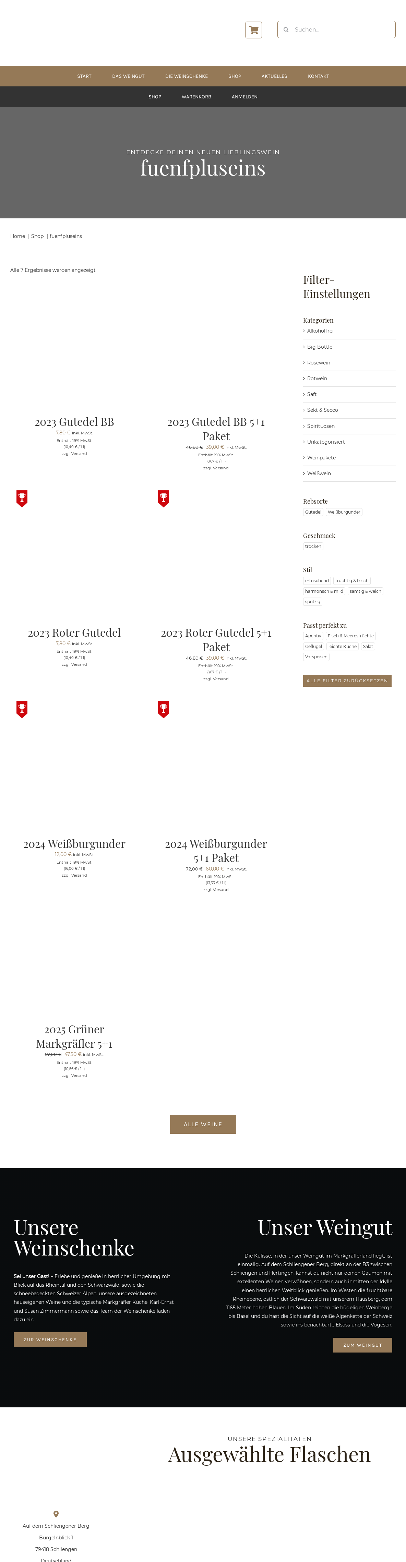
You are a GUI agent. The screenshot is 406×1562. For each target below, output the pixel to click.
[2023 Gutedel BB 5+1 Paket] (216, 283)
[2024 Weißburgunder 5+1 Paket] (216, 705)
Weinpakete (321, 458)
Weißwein (319, 473)
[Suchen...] (336, 29)
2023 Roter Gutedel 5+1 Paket (216, 639)
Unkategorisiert (326, 442)
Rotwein (317, 378)
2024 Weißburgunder (74, 843)
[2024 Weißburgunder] (74, 705)
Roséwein (318, 363)
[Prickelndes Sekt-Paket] (185, 1490)
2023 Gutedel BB (74, 421)
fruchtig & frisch (352, 580)
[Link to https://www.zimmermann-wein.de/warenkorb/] (253, 30)
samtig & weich (365, 591)
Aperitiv (313, 635)
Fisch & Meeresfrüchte (351, 635)
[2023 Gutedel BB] (74, 283)
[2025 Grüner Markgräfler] (270, 1490)
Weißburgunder (344, 512)
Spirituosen (321, 426)
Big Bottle (319, 347)
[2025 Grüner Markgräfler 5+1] (61, 916)
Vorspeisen (316, 656)
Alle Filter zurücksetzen (347, 680)
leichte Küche (343, 646)
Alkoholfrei (320, 331)
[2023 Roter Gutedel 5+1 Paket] (216, 494)
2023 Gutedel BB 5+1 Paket (216, 428)
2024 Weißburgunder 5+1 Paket (216, 850)
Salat (368, 646)
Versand (79, 453)
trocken (313, 546)
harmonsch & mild (324, 591)
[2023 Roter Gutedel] (74, 494)
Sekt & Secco (322, 410)
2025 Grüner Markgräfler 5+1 (74, 1035)
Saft (312, 394)
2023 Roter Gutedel (74, 632)
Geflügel (313, 646)
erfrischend (317, 580)
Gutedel (313, 512)
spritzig (312, 601)
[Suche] (286, 29)
